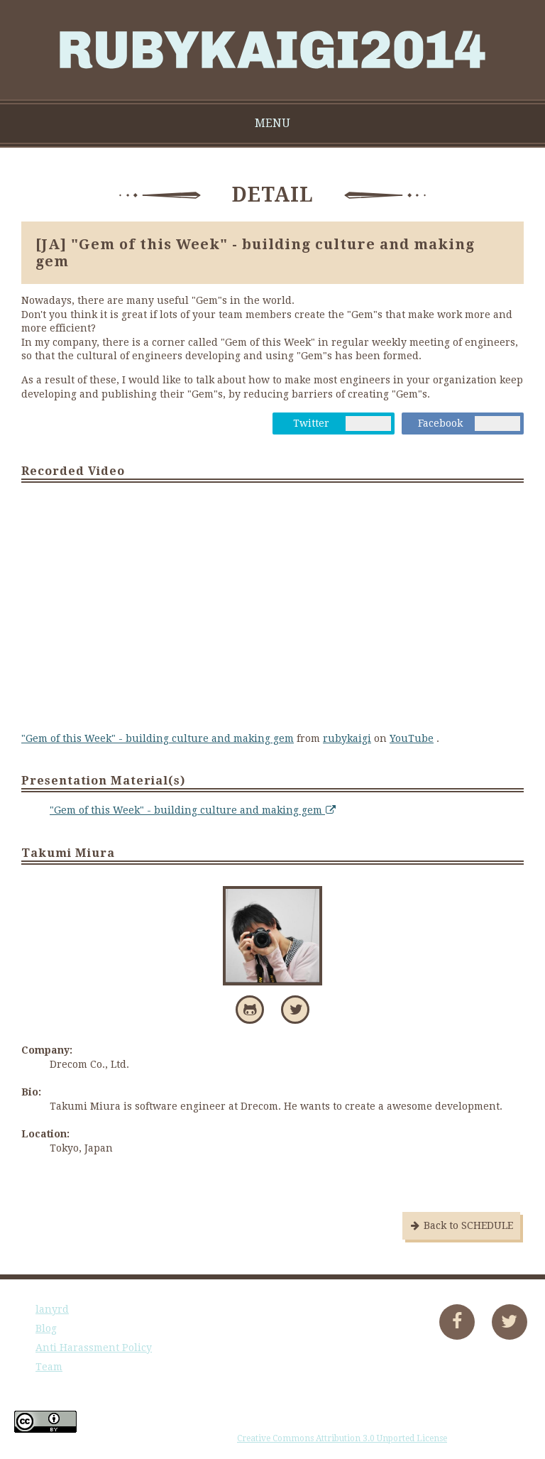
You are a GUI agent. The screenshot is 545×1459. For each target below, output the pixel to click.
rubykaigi (347, 738)
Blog (46, 1328)
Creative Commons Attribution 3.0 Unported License (342, 1438)
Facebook (440, 423)
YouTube (412, 738)
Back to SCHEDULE (461, 1226)
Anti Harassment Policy (93, 1347)
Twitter (311, 423)
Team (48, 1366)
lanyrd (52, 1309)
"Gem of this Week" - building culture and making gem (157, 738)
